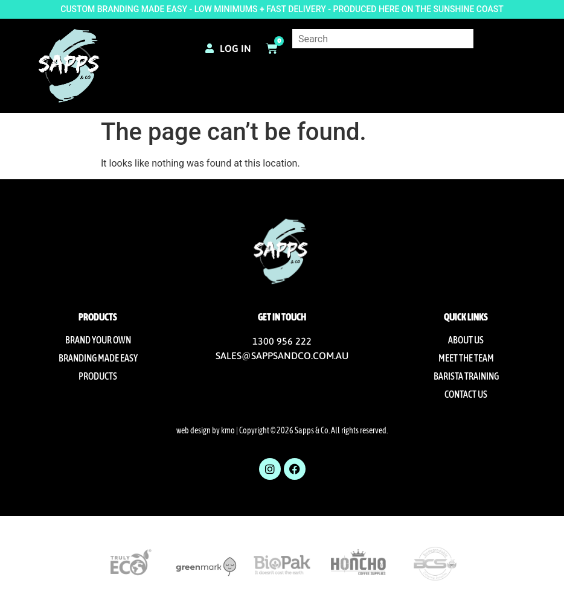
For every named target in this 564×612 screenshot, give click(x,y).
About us (466, 339)
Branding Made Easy (98, 357)
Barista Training (466, 376)
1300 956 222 (282, 341)
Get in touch (282, 316)
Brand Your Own (98, 339)
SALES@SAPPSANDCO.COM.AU (282, 355)
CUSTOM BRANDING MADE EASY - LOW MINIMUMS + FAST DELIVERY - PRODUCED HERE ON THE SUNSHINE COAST (281, 9)
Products (98, 376)
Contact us (465, 394)
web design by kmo (205, 430)
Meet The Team (466, 357)
